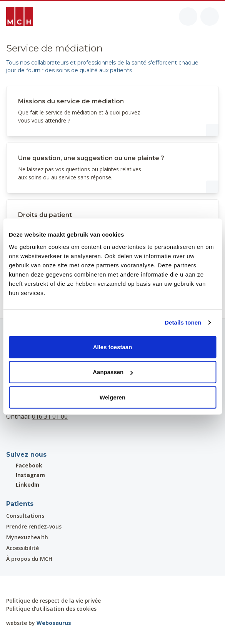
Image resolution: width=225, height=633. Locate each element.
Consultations (25, 515)
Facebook (24, 465)
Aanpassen (113, 372)
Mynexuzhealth (27, 537)
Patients (19, 503)
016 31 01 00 (50, 416)
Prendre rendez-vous (34, 526)
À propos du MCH (29, 558)
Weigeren (112, 397)
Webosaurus (54, 622)
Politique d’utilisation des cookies (51, 608)
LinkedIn (22, 484)
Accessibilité (22, 548)
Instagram (25, 475)
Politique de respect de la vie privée (53, 600)
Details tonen (183, 322)
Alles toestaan (112, 346)
